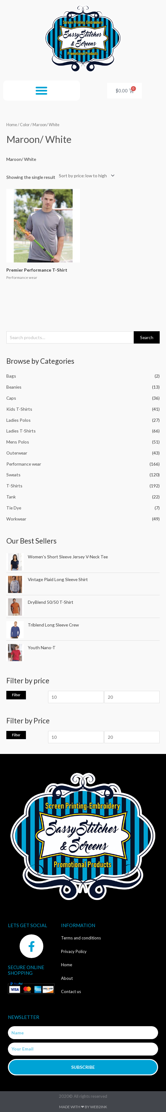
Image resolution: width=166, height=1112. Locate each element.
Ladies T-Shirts (21, 430)
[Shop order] (85, 175)
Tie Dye (13, 507)
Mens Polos (17, 441)
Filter (16, 695)
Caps (11, 398)
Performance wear (23, 464)
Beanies (14, 387)
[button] (41, 90)
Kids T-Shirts (19, 409)
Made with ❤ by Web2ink (83, 1106)
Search (146, 337)
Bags (11, 376)
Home (11, 124)
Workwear (16, 518)
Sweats (13, 474)
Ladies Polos (18, 420)
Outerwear (16, 453)
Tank (11, 496)
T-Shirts (14, 485)
